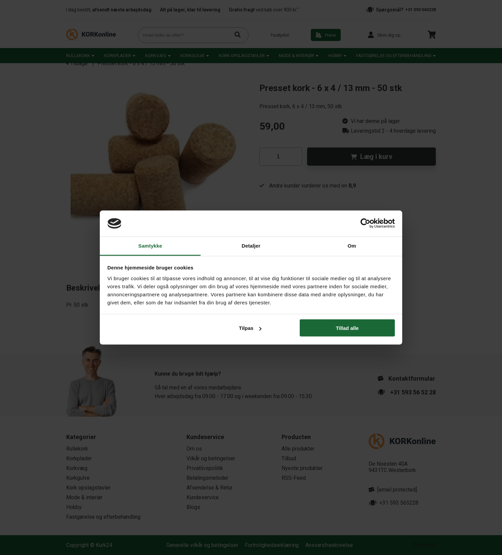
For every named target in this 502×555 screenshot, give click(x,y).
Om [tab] (351, 245)
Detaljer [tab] (251, 245)
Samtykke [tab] (150, 245)
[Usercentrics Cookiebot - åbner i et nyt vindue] (365, 223)
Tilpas (250, 328)
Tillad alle (347, 328)
